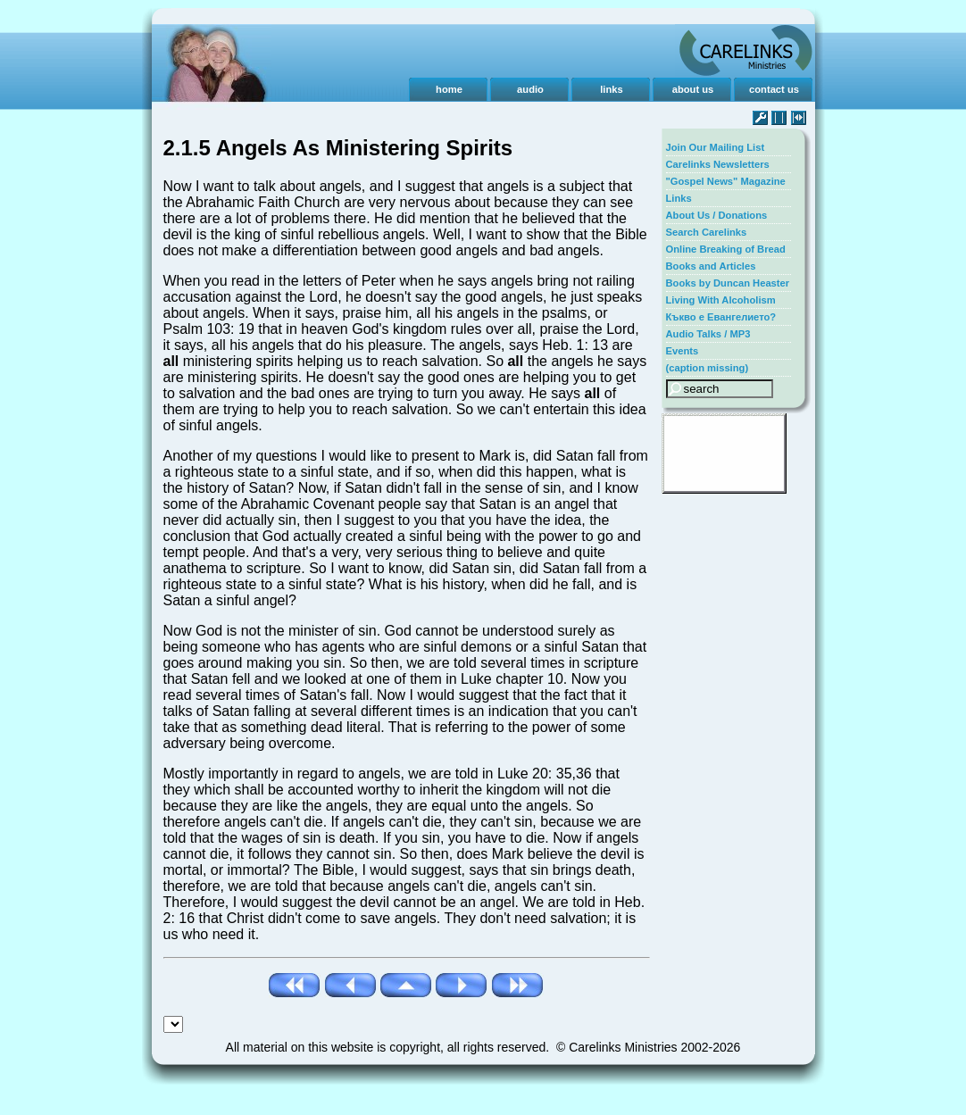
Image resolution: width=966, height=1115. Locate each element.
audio (530, 89)
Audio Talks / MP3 (708, 334)
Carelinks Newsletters (718, 164)
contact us (774, 89)
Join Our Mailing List (715, 147)
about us (693, 89)
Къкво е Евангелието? (721, 317)
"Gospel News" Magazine (726, 181)
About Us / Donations (717, 215)
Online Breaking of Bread (726, 249)
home (449, 89)
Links (679, 198)
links (611, 89)
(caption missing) (707, 367)
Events (682, 350)
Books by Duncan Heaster (728, 283)
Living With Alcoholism (721, 300)
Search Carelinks (706, 232)
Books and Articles (711, 266)
